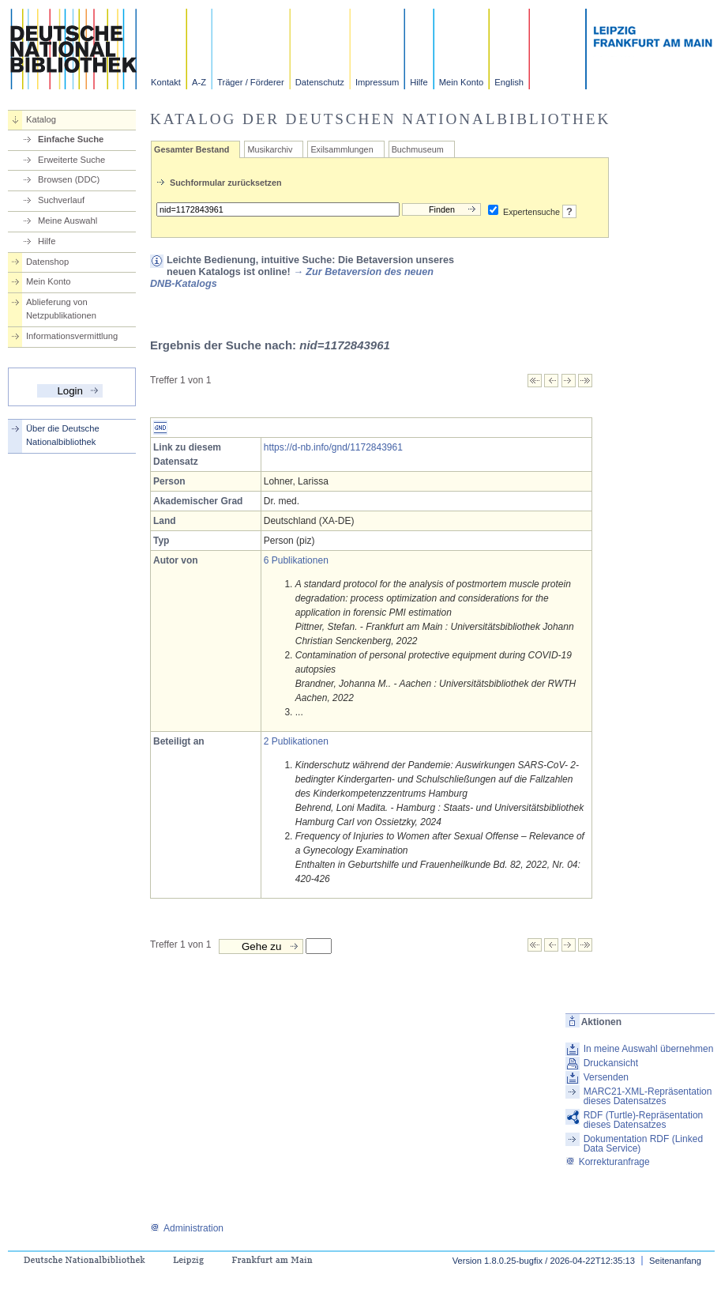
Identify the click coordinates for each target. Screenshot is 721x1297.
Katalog (41, 119)
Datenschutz (319, 82)
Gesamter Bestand (191, 149)
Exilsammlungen (341, 149)
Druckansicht (611, 1063)
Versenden (606, 1077)
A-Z (199, 82)
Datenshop (47, 261)
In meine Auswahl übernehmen (649, 1048)
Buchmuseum (418, 149)
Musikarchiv (269, 149)
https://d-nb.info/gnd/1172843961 (333, 447)
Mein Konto (461, 82)
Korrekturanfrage (607, 1161)
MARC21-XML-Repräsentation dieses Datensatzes (648, 1096)
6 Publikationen (296, 560)
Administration (186, 1228)
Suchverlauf (61, 200)
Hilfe (418, 82)
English (509, 82)
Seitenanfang (675, 1260)
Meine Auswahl (67, 220)
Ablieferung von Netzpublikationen (61, 308)
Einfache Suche (70, 139)
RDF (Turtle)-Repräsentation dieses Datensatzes (644, 1120)
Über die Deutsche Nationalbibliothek (63, 435)
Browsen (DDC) (69, 179)
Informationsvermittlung (72, 336)
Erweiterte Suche (71, 159)
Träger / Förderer (250, 82)
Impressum (377, 82)
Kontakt (166, 82)
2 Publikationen (296, 741)
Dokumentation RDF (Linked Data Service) (643, 1143)
